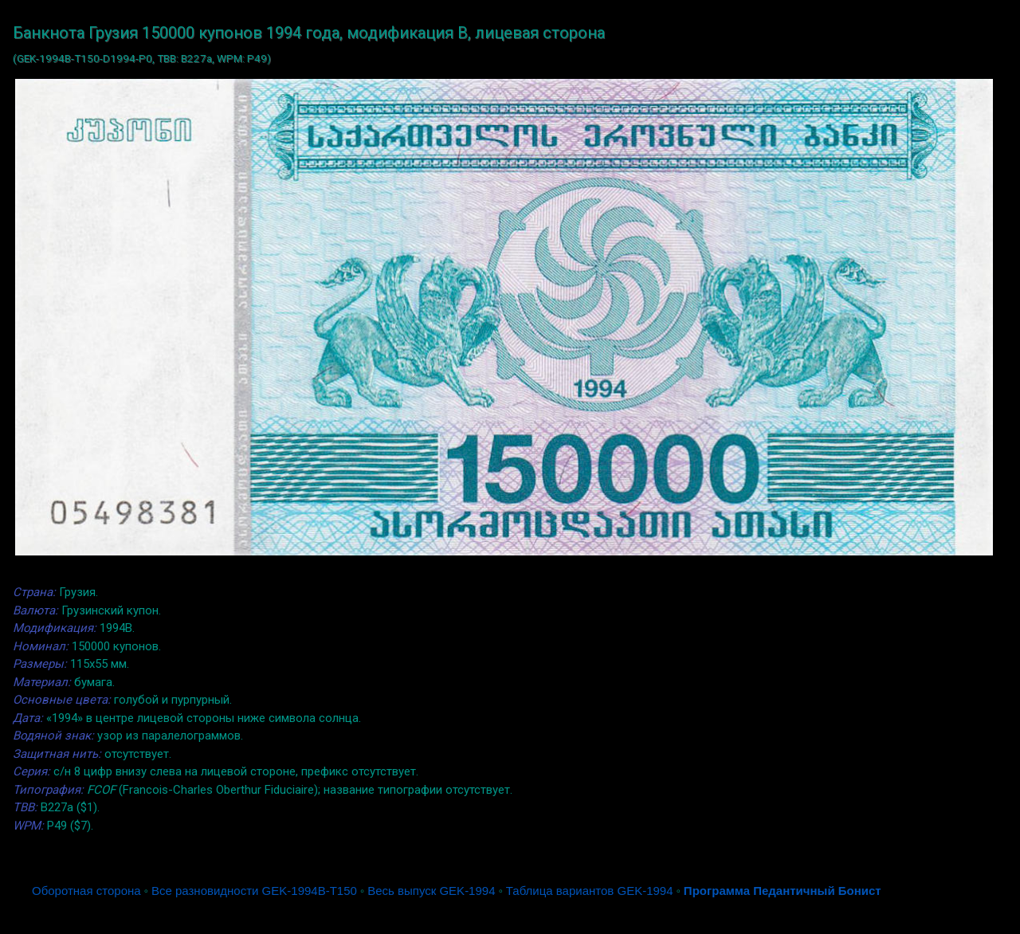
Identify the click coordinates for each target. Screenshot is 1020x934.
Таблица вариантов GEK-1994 (589, 890)
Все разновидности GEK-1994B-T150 (254, 890)
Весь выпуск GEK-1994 (431, 890)
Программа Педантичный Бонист (782, 890)
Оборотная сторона (86, 890)
